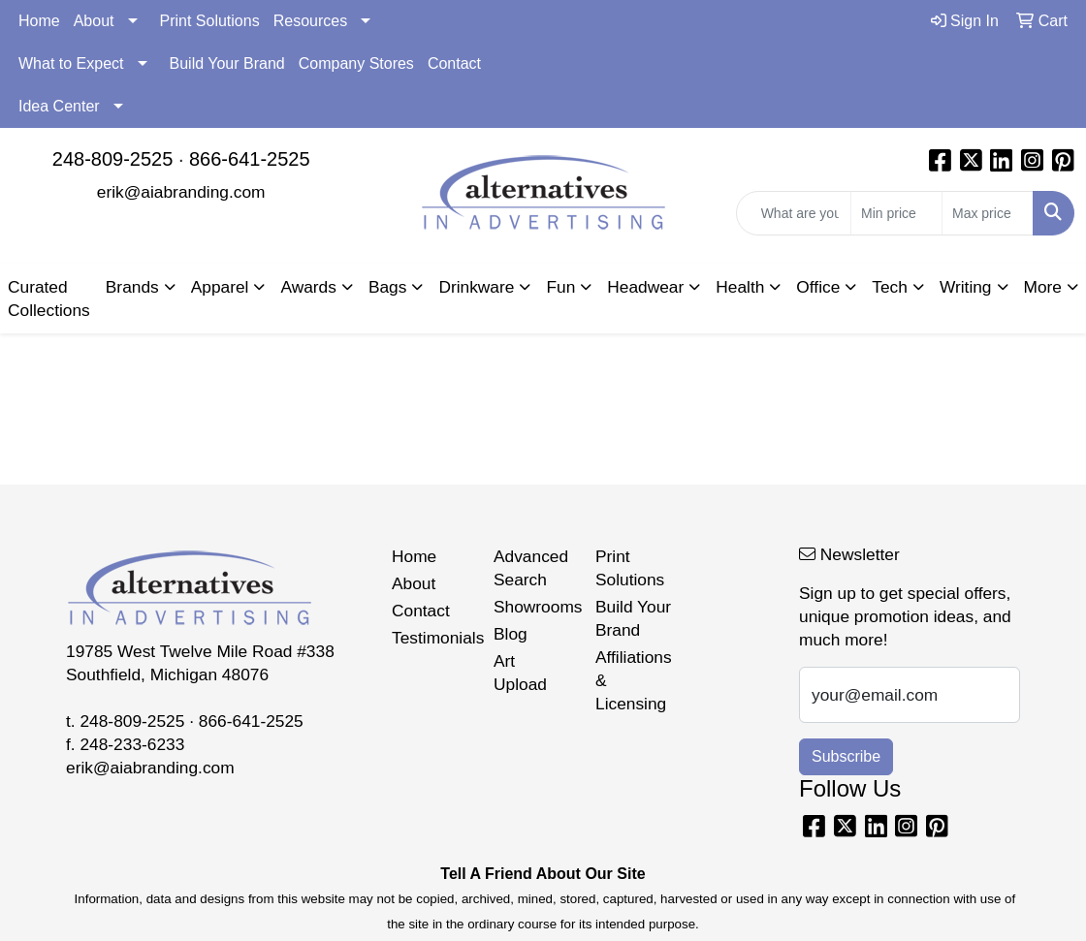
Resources (310, 21)
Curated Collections (49, 298)
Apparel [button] (220, 287)
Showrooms (533, 606)
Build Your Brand (227, 63)
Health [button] (740, 287)
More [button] (1043, 287)
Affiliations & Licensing (633, 680)
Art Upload (520, 672)
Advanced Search (531, 568)
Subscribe (846, 756)
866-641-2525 (249, 159)
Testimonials (431, 637)
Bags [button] (387, 287)
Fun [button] (560, 287)
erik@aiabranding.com (181, 192)
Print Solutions (210, 21)
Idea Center (59, 106)
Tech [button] (890, 287)
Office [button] (818, 287)
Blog (510, 633)
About (94, 21)
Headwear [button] (645, 287)
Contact (454, 63)
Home (39, 21)
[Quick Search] (793, 213)
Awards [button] (307, 287)
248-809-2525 (113, 159)
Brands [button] (132, 287)
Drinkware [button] (476, 287)
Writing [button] (966, 287)
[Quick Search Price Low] (896, 213)
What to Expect (71, 63)
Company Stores (356, 63)
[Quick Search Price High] (988, 213)
